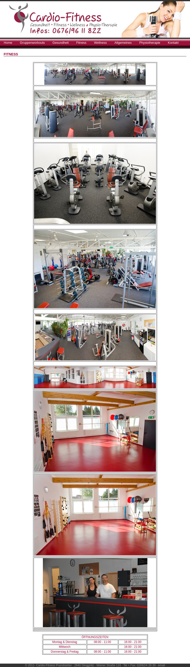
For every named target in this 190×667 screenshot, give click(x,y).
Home (8, 42)
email (161, 665)
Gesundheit (60, 42)
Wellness (100, 42)
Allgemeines (123, 42)
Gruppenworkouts (32, 42)
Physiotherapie (149, 42)
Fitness (81, 42)
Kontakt (173, 42)
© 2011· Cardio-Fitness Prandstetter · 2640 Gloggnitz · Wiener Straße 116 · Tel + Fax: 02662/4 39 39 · (91, 665)
